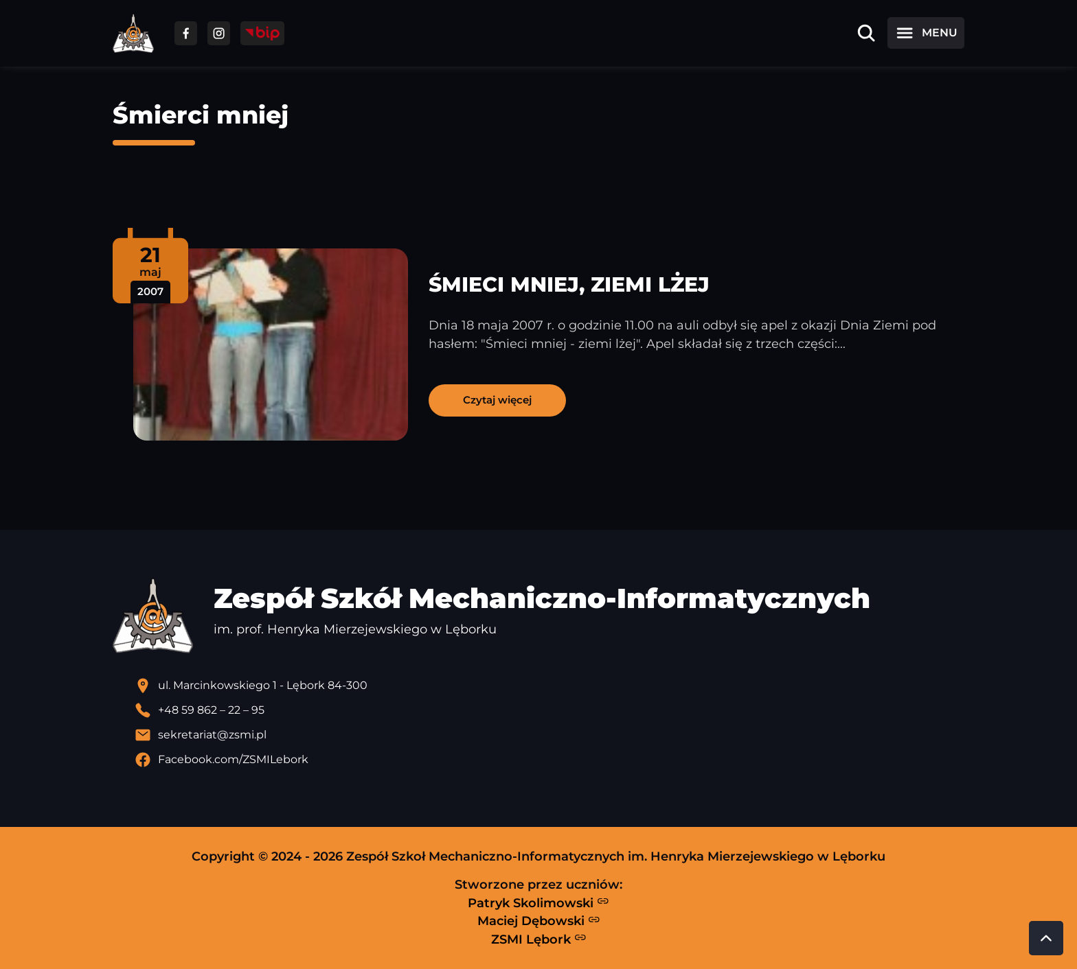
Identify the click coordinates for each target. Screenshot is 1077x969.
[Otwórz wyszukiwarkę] (866, 33)
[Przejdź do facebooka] (185, 33)
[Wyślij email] (549, 735)
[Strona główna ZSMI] (133, 33)
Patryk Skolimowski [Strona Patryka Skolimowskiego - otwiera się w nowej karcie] (538, 902)
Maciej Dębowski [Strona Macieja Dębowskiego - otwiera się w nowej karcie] (538, 921)
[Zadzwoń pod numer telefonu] (549, 710)
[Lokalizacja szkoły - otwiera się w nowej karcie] (549, 685)
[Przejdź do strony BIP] (262, 33)
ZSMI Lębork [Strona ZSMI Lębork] (539, 938)
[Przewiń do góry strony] (1046, 938)
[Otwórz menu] (925, 33)
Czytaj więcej (497, 399)
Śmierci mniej (200, 115)
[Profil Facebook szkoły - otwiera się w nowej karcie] (549, 759)
